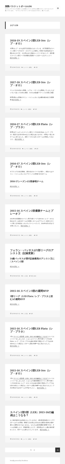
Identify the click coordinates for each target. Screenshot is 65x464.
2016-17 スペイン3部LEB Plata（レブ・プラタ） (31, 125)
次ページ (57, 450)
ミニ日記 (25, 276)
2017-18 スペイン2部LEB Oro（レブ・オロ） (30, 83)
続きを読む (14, 58)
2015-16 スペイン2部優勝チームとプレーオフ (31, 212)
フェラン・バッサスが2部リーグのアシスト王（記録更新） (32, 251)
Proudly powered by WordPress (19, 460)
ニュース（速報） (28, 67)
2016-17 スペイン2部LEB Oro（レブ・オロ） (30, 165)
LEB (36, 67)
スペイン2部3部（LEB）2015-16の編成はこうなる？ (31, 336)
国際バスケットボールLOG (18, 6)
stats (34, 276)
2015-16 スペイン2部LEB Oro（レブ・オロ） (30, 372)
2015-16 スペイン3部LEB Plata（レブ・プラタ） (31, 330)
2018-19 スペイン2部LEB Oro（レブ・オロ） (30, 42)
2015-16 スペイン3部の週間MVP (29, 291)
